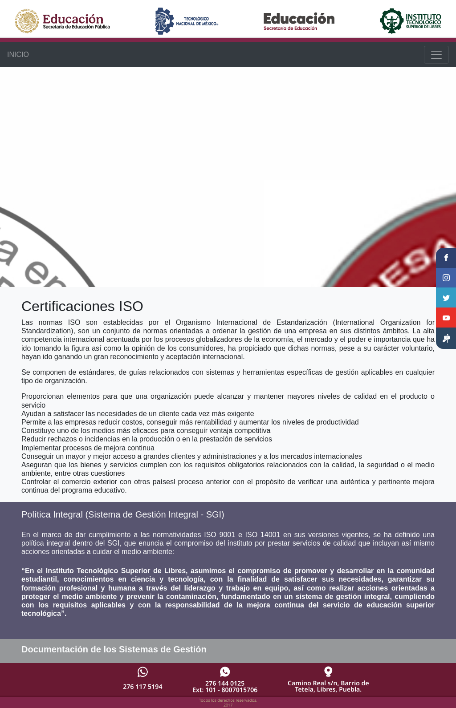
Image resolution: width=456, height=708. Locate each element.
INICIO (18, 54)
